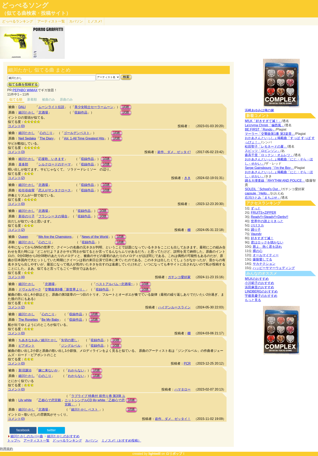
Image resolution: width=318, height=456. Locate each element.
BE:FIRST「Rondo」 (260, 129)
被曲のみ (48, 99)
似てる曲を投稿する (23, 84)
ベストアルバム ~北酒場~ (114, 284)
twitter (51, 430)
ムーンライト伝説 (51, 107)
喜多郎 (23, 164)
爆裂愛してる (262, 259)
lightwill (154, 453)
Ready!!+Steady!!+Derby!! (269, 217)
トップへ (13, 440)
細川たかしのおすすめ (63, 436)
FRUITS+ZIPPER (263, 212)
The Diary (47, 138)
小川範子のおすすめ (259, 283)
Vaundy (256, 234)
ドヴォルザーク (29, 289)
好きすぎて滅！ (262, 238)
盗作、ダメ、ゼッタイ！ (173, 419)
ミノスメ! (94, 21)
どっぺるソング (25, 5)
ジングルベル (71, 345)
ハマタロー (182, 389)
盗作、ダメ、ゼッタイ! (174, 152)
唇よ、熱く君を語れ (267, 246)
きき (187, 178)
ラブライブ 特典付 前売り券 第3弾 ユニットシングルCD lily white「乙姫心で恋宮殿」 (95, 400)
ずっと (256, 208)
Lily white (25, 400)
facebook (23, 430)
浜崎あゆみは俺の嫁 (259, 110)
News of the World (95, 236)
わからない (76, 370)
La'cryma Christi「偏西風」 (264, 125)
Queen (23, 236)
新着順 (32, 99)
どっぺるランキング (67, 440)
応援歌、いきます (51, 159)
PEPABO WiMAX (25, 90)
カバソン (76, 21)
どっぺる (17, 21)
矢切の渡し (69, 340)
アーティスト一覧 (36, 440)
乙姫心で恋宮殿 (49, 400)
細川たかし (26, 112)
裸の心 (257, 251)
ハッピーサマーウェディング (274, 268)
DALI (22, 107)
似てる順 (15, 99)
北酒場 (43, 112)
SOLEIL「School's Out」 (263, 189)
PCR (187, 363)
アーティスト (51, 21)
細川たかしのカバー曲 (27, 436)
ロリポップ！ (175, 453)
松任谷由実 (26, 190)
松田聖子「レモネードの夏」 (266, 146)
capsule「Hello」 (257, 193)
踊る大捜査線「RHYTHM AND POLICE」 (275, 180)
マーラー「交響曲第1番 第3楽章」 (270, 133)
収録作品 (80, 112)
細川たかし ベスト (85, 409)
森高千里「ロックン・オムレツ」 (269, 155)
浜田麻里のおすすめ (259, 287)
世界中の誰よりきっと (267, 221)
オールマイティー (266, 255)
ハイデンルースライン (174, 307)
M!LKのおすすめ (257, 278)
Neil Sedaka (27, 138)
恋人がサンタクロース (54, 190)
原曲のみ (66, 99)
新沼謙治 (24, 370)
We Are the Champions (55, 236)
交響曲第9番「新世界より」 (65, 289)
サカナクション (264, 263)
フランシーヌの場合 (53, 216)
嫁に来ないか (48, 370)
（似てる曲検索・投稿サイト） (36, 13)
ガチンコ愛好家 (179, 277)
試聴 (125, 107)
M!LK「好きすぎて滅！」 (263, 121)
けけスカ (257, 225)
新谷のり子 (26, 216)
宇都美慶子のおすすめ (261, 295)
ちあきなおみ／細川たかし (37, 340)
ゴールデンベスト (77, 133)
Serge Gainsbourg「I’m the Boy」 (269, 168)
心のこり (46, 133)
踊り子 (256, 229)
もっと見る (253, 300)
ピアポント (26, 345)
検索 (126, 77)
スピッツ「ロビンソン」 (262, 150)
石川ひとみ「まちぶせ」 (262, 197)
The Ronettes (28, 319)
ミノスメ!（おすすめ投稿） (121, 440)
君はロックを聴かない (267, 242)
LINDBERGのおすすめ (261, 291)
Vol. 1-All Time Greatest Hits (84, 138)
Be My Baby (50, 319)
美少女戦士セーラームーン (93, 107)
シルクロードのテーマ (54, 164)
